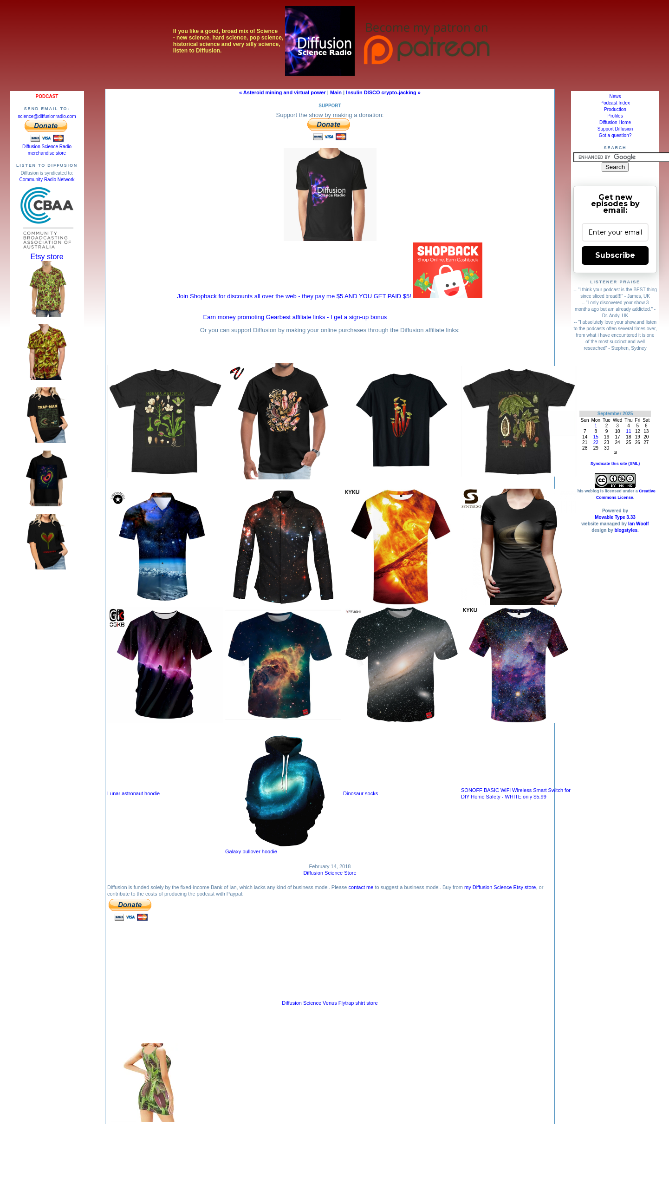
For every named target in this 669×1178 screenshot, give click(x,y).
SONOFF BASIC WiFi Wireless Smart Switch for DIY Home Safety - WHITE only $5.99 (516, 793)
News (615, 96)
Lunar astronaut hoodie (133, 793)
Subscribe (615, 255)
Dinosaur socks (360, 793)
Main (336, 92)
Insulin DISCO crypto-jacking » (383, 92)
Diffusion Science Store (329, 873)
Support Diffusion (615, 128)
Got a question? (615, 135)
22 (595, 442)
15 (595, 436)
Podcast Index (615, 102)
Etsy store (46, 257)
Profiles (615, 115)
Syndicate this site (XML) (615, 463)
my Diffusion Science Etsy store (500, 887)
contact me (361, 887)
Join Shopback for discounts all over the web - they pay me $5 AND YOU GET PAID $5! (330, 296)
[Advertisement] (615, 381)
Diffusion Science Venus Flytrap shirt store (329, 1003)
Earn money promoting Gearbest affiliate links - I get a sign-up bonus (295, 317)
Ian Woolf (638, 523)
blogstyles (626, 530)
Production (615, 109)
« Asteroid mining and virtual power (282, 92)
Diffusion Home (615, 122)
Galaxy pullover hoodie (283, 849)
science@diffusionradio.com (47, 116)
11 (628, 431)
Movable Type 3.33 (615, 517)
